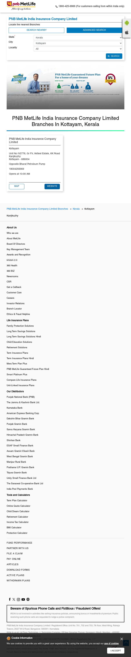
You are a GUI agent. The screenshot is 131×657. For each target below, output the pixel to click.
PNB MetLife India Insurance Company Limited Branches (38, 209)
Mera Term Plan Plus (17, 364)
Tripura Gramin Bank (17, 473)
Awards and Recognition (18, 255)
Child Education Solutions (19, 342)
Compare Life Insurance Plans (22, 380)
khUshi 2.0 (12, 260)
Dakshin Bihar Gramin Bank (20, 419)
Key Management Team (18, 250)
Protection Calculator (17, 533)
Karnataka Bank (15, 408)
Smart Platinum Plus (17, 375)
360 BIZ (10, 271)
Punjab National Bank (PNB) (21, 397)
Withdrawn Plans (18, 581)
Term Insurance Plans (17, 353)
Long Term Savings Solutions (21, 332)
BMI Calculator (14, 528)
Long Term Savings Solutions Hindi (24, 337)
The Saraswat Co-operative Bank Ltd (25, 484)
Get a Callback (14, 287)
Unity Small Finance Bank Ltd (21, 478)
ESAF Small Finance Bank (20, 446)
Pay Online (14, 559)
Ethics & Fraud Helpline (18, 314)
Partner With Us (18, 549)
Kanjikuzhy (12, 216)
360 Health (12, 266)
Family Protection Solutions (20, 326)
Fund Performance (19, 543)
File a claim (15, 554)
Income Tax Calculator (17, 522)
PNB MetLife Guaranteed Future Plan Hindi (28, 369)
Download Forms (18, 570)
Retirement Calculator (17, 517)
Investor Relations (16, 304)
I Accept (116, 650)
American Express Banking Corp (23, 413)
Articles (13, 565)
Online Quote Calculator (18, 506)
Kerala (76, 209)
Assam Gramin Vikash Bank (21, 451)
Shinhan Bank (13, 441)
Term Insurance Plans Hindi (20, 359)
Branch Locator (14, 309)
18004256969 (16, 169)
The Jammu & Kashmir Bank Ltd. (23, 403)
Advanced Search (94, 30)
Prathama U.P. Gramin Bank (20, 468)
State (12, 36)
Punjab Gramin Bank (17, 424)
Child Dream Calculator (18, 512)
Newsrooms (12, 277)
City (11, 42)
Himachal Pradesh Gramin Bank (22, 435)
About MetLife (13, 239)
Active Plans (15, 576)
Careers (10, 298)
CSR (9, 282)
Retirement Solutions (17, 348)
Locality (13, 48)
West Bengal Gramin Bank (20, 457)
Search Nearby (37, 30)
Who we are (12, 233)
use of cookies (111, 644)
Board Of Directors (16, 244)
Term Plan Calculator (17, 501)
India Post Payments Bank (20, 489)
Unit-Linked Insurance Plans (20, 386)
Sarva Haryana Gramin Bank (21, 430)
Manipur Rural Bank (16, 462)
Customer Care (14, 293)
